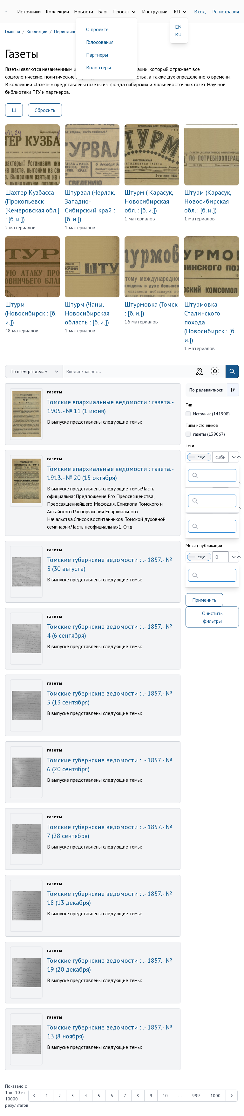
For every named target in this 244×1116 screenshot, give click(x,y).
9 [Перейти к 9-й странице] (151, 1096)
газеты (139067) (209, 434)
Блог (103, 11)
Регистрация (225, 11)
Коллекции (57, 11)
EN (178, 27)
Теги (190, 445)
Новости (83, 11)
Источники (29, 11)
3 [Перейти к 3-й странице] (72, 1096)
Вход (200, 11)
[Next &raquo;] (232, 1096)
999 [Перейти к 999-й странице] (196, 1096)
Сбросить (45, 110)
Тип (189, 405)
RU (178, 34)
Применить (204, 600)
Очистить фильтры (212, 617)
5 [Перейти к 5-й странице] (99, 1096)
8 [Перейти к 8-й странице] (138, 1096)
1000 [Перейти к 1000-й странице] (215, 1096)
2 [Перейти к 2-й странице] (59, 1096)
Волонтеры (98, 67)
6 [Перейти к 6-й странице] (112, 1096)
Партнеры (97, 55)
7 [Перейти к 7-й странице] (125, 1096)
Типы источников (202, 425)
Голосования (99, 42)
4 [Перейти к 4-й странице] (86, 1096)
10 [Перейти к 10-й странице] (165, 1096)
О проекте (97, 29)
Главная (12, 31)
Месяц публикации (204, 545)
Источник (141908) (211, 414)
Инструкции (154, 11)
